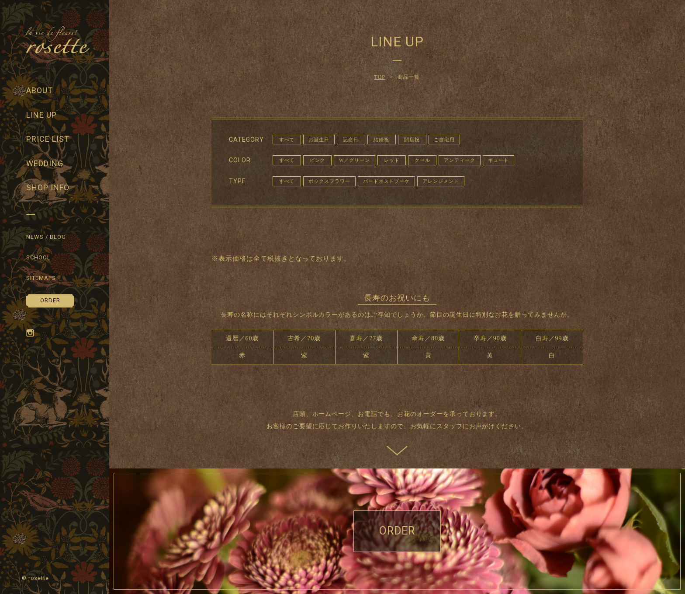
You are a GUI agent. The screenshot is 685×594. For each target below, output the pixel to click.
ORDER (50, 300)
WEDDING (44, 163)
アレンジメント (440, 181)
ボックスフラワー (329, 181)
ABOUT (39, 90)
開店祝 (412, 139)
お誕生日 (318, 139)
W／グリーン (354, 160)
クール (422, 160)
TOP (379, 77)
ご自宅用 (444, 139)
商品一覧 (409, 77)
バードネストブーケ (386, 181)
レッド (392, 160)
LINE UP (41, 114)
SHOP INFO (47, 187)
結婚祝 (381, 139)
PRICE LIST (47, 138)
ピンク (317, 160)
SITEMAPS (41, 278)
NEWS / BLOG (46, 237)
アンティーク (459, 160)
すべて (287, 139)
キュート (498, 160)
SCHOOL (38, 257)
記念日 (351, 139)
